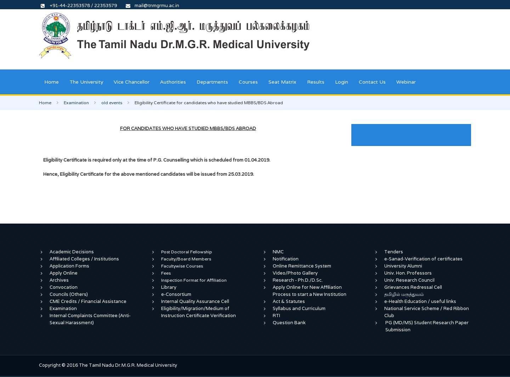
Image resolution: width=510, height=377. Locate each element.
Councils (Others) (69, 294)
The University (86, 82)
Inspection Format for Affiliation (194, 280)
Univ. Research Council (409, 280)
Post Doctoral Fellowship (186, 251)
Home (51, 82)
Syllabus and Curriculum (299, 308)
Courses (248, 82)
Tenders (393, 252)
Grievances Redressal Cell (413, 287)
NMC (278, 252)
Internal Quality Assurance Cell (195, 301)
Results (315, 82)
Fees (166, 273)
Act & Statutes (289, 301)
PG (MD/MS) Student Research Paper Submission (427, 326)
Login (341, 82)
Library (168, 287)
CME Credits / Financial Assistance (88, 301)
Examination (76, 102)
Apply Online (64, 273)
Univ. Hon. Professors (408, 273)
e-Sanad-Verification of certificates (423, 259)
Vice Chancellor (131, 82)
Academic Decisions (72, 252)
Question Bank (289, 323)
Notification (286, 259)
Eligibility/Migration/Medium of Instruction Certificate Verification (198, 312)
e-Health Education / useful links (420, 301)
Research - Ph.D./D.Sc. (298, 280)
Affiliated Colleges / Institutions (84, 259)
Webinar (406, 82)
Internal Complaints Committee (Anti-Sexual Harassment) (90, 319)
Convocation (64, 287)
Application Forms (69, 266)
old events (111, 102)
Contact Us (372, 82)
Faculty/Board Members (186, 258)
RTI (276, 316)
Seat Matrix (282, 82)
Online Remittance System (302, 266)
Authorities (173, 82)
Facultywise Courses (182, 266)
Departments (212, 82)
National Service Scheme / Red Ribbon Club (426, 312)
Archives (59, 280)
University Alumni (403, 266)
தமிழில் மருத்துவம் (404, 294)
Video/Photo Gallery (295, 273)
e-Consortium (176, 294)
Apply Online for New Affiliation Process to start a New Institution (310, 290)
